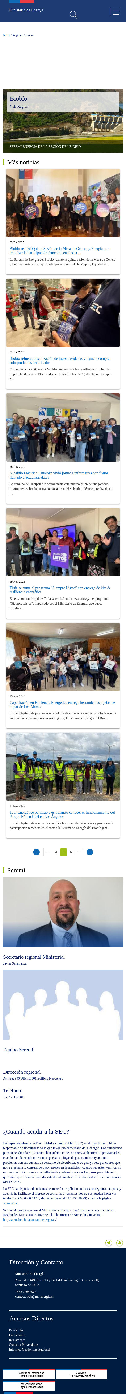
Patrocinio (16, 1330)
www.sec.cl (11, 1203)
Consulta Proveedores (23, 1344)
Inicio (6, 35)
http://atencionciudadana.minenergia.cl (29, 1219)
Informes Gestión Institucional (29, 1349)
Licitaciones (17, 1335)
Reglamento (17, 1340)
